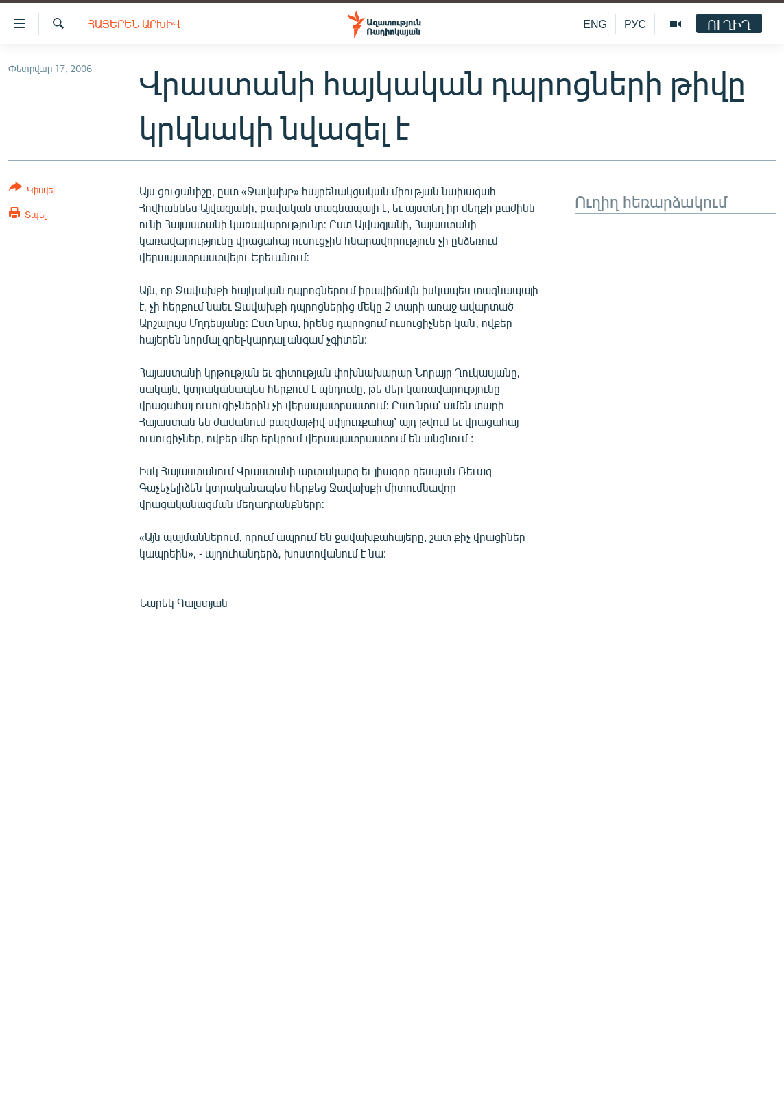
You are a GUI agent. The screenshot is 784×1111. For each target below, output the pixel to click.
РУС (635, 23)
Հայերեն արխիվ (134, 23)
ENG (595, 23)
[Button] (32, 191)
